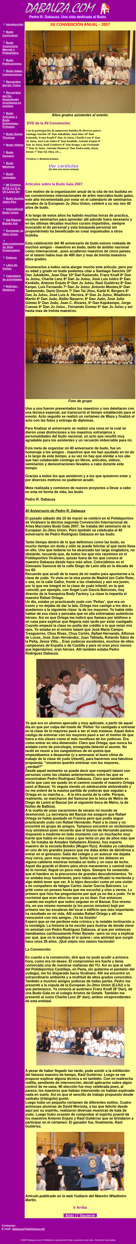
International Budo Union (12, 210)
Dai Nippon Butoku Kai (11, 221)
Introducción (14, 24)
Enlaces (11, 257)
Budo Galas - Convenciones (13, 72)
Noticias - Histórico (10, 288)
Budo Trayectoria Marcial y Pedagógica (10, 47)
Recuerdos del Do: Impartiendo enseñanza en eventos (11, 99)
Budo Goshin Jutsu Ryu (13, 200)
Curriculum (10, 35)
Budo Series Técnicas (12, 135)
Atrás (69, 1215)
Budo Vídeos (14, 144)
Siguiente (87, 1215)
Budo (9, 32)
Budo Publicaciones (12, 61)
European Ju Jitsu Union (12, 232)
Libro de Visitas (9, 266)
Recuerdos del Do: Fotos (11, 83)
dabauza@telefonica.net (28, 1229)
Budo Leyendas (9, 175)
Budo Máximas (8, 164)
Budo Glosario (8, 154)
